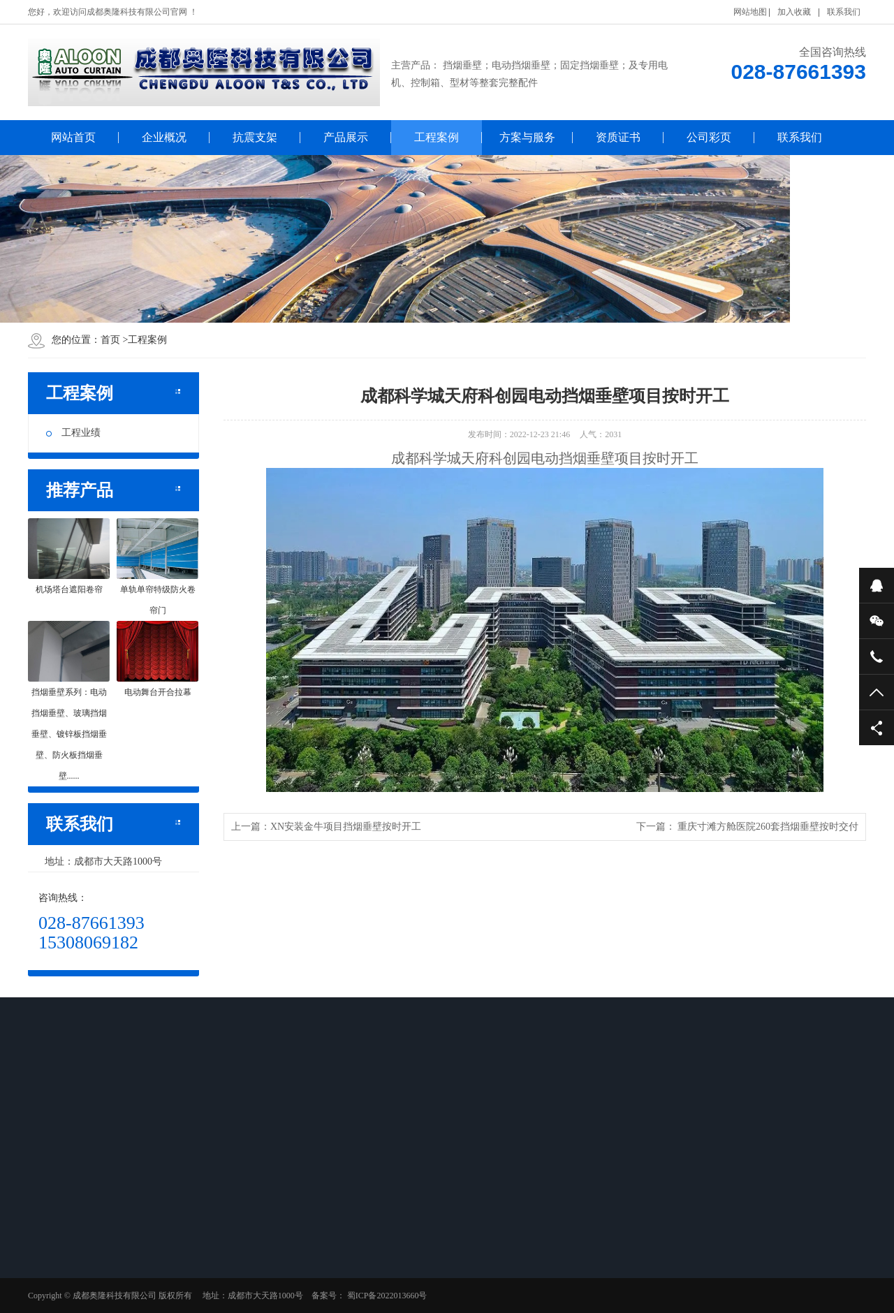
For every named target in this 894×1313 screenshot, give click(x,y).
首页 (110, 340)
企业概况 (164, 137)
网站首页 (73, 137)
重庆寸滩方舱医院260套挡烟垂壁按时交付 (767, 826)
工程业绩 (73, 432)
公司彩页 (709, 137)
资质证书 (618, 137)
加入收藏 (794, 12)
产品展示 (345, 137)
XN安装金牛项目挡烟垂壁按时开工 (345, 826)
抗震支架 (255, 137)
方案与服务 (527, 137)
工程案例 (436, 137)
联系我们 (843, 12)
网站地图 (750, 12)
